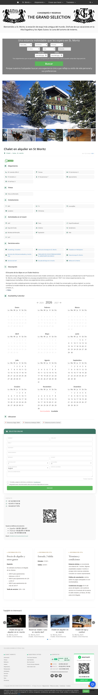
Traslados (70, 2)
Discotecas (6, 680)
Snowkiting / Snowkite (14, 249)
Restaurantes (7, 669)
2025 (40, 302)
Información (6, 657)
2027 (57, 302)
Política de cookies (54, 685)
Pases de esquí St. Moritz (76, 255)
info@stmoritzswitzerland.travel (19, 536)
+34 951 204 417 (63, 664)
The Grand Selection (32, 657)
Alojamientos (7, 666)
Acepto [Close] (86, 691)
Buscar (49, 63)
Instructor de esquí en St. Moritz (47, 249)
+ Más (8, 290)
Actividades (6, 671)
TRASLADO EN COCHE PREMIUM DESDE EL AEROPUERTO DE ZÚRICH (49, 255)
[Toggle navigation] (91, 2)
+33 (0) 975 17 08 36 (64, 666)
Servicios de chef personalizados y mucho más (19, 255)
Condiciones (37, 482)
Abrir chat (84, 680)
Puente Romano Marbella (33, 664)
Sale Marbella (30, 659)
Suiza (14, 153)
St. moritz (20, 153)
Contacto (68, 685)
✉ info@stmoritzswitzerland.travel (59, 672)
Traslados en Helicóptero (76, 249)
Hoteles (5, 664)
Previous (4, 135)
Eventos (6, 675)
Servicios (6, 673)
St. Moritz (26, 2)
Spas (5, 678)
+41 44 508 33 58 (64, 669)
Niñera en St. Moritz (74, 261)
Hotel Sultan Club (31, 666)
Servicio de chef (12, 261)
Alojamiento (40, 2)
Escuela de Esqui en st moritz (46, 261)
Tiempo (5, 659)
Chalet (8, 153)
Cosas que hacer (55, 2)
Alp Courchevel (30, 662)
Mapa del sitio (45, 685)
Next (93, 135)
